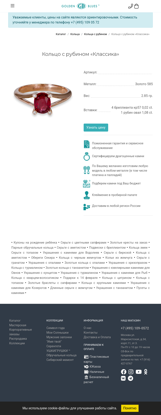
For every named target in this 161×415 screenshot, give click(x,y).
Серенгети (54, 346)
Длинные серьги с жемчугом (71, 288)
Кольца (75, 34)
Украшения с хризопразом (128, 263)
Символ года (56, 328)
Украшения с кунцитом (40, 273)
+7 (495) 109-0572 (135, 328)
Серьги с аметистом (71, 247)
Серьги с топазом (24, 252)
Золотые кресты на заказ (128, 242)
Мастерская (17, 325)
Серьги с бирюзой (117, 252)
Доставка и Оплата (97, 337)
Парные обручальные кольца (32, 247)
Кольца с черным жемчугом (80, 258)
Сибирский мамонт (60, 360)
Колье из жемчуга (118, 258)
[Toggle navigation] (12, 6)
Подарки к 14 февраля (80, 278)
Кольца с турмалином (27, 268)
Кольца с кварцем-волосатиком (34, 278)
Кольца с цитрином (116, 278)
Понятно (129, 408)
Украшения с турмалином (79, 273)
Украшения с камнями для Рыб (124, 273)
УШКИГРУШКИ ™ (58, 351)
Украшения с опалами (44, 263)
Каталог (61, 34)
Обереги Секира (43, 258)
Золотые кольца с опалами (85, 263)
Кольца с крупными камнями (103, 283)
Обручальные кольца (62, 355)
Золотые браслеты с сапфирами (52, 283)
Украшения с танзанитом (114, 288)
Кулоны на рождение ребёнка (35, 242)
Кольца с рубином (95, 34)
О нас (87, 328)
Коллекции (17, 343)
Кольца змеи (138, 247)
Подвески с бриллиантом (107, 247)
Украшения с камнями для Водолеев (71, 252)
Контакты (90, 332)
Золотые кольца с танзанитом (67, 268)
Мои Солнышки (58, 332)
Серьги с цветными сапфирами (83, 242)
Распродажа (18, 339)
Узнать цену (95, 127)
